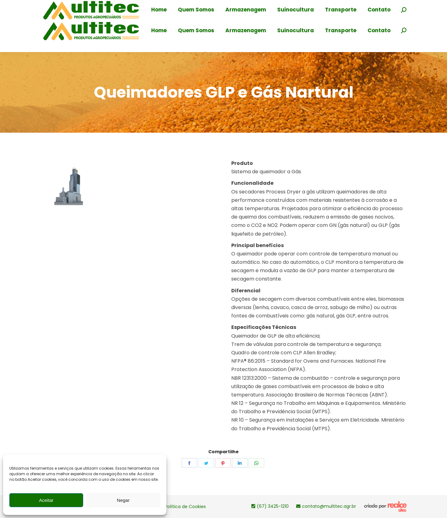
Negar (123, 500)
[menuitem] (159, 30)
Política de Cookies (185, 506)
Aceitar (46, 500)
